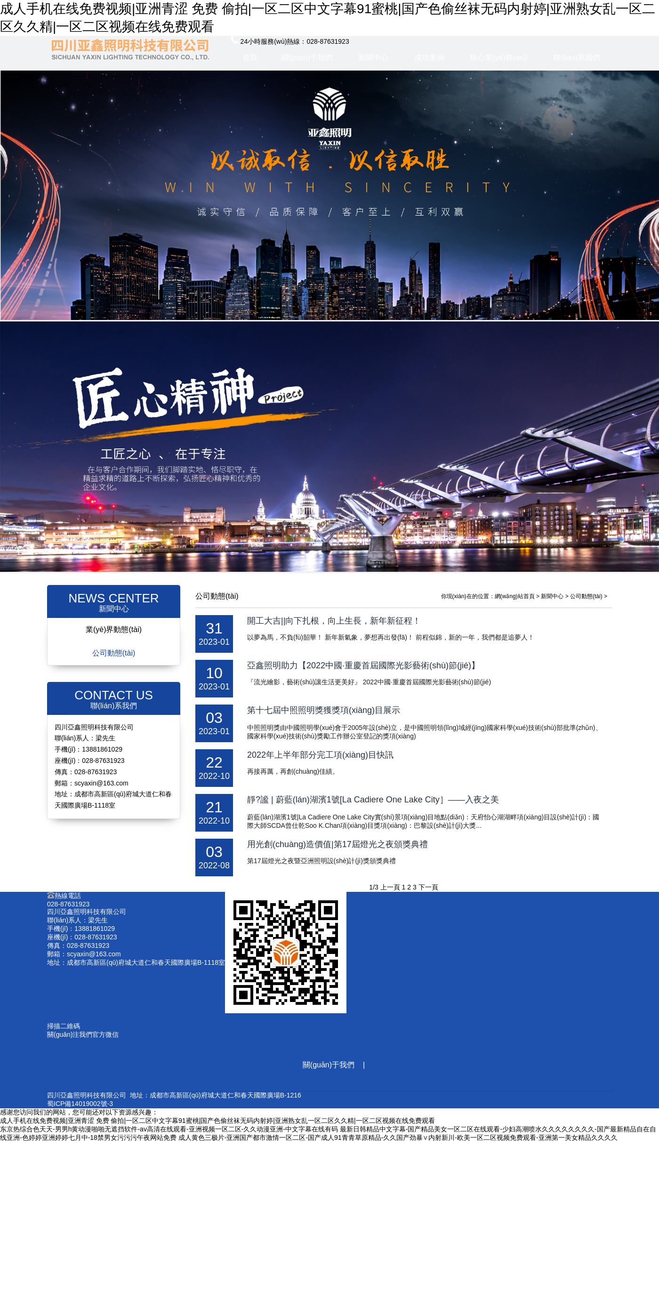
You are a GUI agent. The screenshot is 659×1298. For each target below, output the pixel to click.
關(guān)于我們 (307, 58)
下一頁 (428, 887)
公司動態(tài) (114, 653)
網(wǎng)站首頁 (515, 596)
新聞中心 (373, 58)
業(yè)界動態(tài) (114, 629)
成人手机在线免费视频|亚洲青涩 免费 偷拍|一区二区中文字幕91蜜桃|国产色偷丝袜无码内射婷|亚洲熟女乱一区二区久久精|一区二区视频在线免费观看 (217, 1120)
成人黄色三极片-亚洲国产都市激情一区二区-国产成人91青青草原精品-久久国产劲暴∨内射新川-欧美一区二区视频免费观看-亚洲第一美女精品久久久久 (398, 1137)
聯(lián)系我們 (576, 58)
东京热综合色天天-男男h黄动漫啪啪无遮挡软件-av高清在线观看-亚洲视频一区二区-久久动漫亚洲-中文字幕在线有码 (169, 1129)
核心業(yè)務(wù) (499, 58)
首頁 (249, 58)
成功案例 (429, 58)
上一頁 (390, 887)
